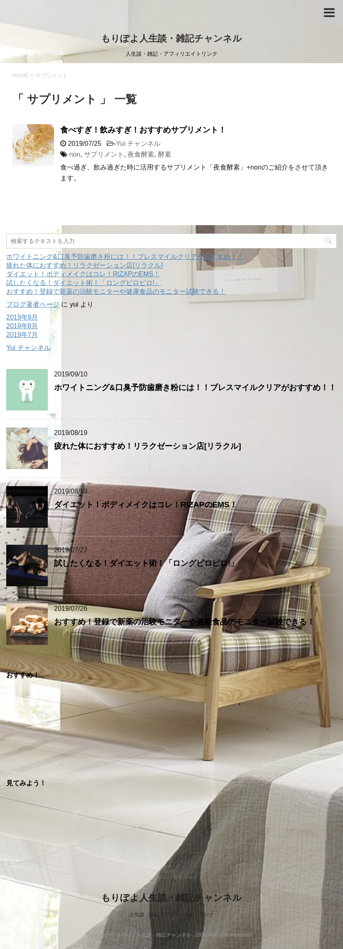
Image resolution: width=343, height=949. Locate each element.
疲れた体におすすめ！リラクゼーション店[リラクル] (84, 265)
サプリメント (104, 154)
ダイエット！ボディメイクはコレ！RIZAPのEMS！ (83, 274)
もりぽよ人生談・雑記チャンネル (171, 38)
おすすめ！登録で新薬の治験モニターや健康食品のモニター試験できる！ (116, 291)
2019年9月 (22, 317)
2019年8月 (22, 325)
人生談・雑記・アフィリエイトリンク (171, 914)
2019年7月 (22, 334)
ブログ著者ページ (32, 304)
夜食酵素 (141, 154)
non (74, 154)
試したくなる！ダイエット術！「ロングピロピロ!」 (83, 282)
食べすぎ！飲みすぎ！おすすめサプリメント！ (143, 129)
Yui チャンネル (138, 143)
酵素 (164, 154)
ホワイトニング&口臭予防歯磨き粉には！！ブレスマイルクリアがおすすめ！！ (125, 256)
